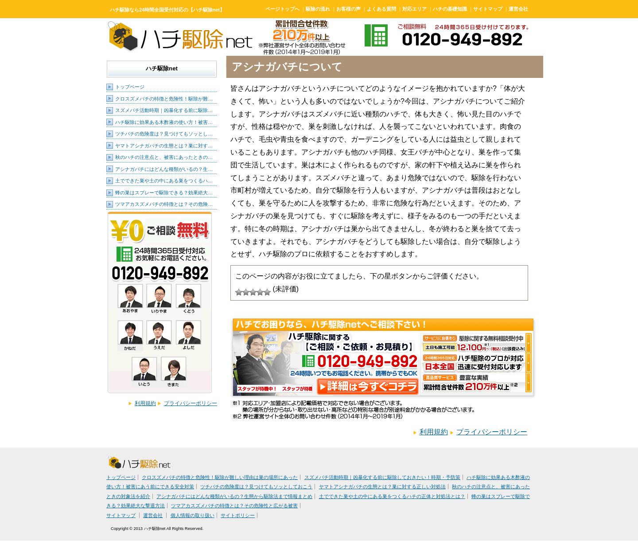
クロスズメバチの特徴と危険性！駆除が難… (164, 98)
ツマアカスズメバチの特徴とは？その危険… (164, 204)
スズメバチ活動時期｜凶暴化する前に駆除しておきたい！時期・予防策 (382, 477)
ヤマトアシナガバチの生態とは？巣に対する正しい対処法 (382, 486)
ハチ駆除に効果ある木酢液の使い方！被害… (164, 122)
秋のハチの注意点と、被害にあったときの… (164, 157)
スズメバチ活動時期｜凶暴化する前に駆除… (164, 110)
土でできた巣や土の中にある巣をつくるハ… (164, 180)
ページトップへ (282, 9)
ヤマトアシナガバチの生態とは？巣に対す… (164, 145)
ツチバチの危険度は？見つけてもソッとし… (164, 133)
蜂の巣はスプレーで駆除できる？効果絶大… (164, 192)
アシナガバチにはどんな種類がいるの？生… (164, 169)
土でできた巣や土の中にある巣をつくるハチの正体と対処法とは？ (392, 496)
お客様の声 (348, 9)
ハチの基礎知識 (450, 9)
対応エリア (414, 9)
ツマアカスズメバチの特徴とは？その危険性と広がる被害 (234, 505)
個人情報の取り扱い (192, 515)
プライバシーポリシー (190, 403)
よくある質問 (381, 9)
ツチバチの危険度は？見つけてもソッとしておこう (256, 486)
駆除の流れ (318, 9)
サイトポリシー (238, 515)
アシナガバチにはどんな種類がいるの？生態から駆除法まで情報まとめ (234, 496)
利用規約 (145, 403)
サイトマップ (487, 9)
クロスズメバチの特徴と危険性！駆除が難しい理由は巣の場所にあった (220, 477)
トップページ (129, 86)
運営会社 (518, 9)
